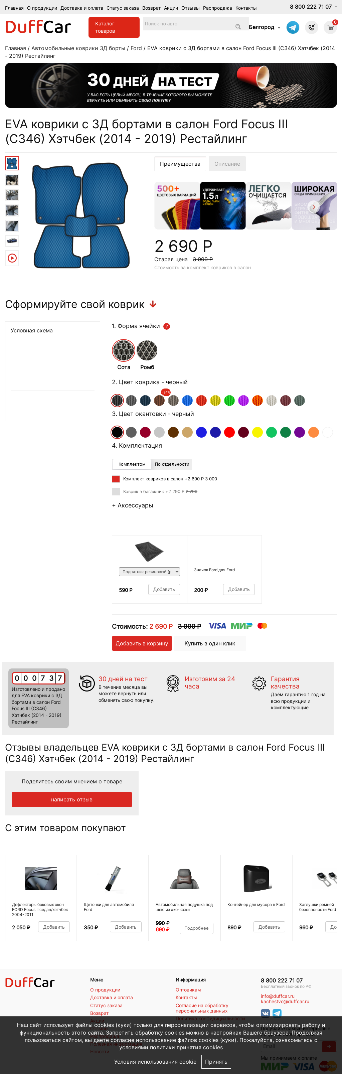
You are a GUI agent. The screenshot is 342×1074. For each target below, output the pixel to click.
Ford (136, 48)
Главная (14, 8)
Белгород (261, 27)
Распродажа (217, 8)
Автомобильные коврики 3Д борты (78, 48)
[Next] (313, 208)
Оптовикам (188, 989)
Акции (171, 8)
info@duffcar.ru (278, 996)
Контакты (246, 8)
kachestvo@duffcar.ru (285, 1001)
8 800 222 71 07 (311, 6)
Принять (216, 1062)
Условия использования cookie (155, 1062)
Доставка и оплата (81, 8)
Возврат (151, 8)
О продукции (42, 8)
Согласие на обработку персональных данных (202, 1008)
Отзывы (190, 8)
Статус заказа (123, 8)
